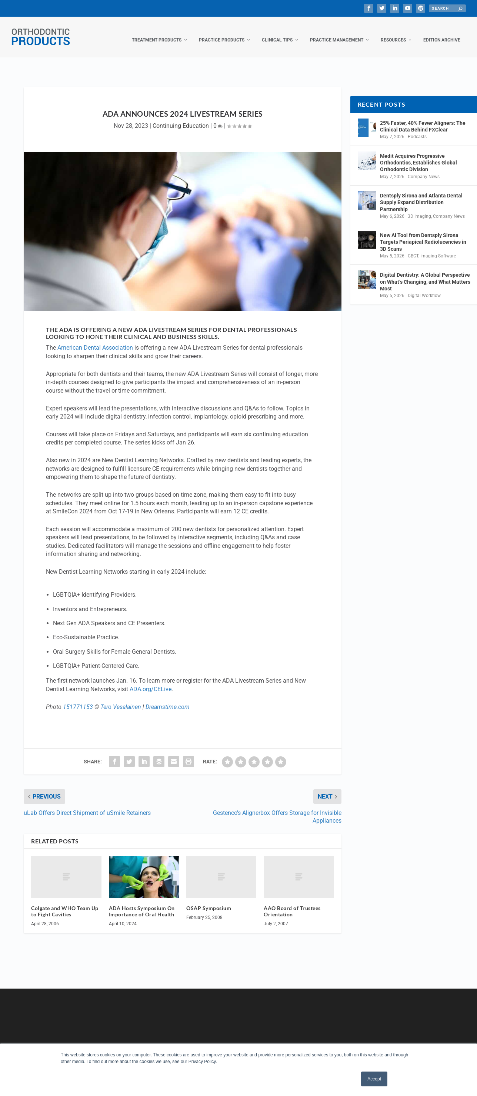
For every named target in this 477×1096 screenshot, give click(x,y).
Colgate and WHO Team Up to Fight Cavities (65, 903)
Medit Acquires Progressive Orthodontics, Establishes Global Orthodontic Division (418, 155)
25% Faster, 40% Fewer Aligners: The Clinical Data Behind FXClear (423, 119)
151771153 (78, 699)
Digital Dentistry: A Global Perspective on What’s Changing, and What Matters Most (425, 274)
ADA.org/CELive (150, 681)
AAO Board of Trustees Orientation (292, 903)
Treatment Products (156, 32)
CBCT (413, 248)
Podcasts (417, 129)
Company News (424, 169)
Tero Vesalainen (120, 699)
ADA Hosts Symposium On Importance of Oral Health (142, 903)
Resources (393, 32)
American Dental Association (95, 340)
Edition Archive (441, 32)
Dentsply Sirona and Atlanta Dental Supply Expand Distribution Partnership (421, 194)
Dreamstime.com (168, 699)
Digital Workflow (424, 288)
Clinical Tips (277, 32)
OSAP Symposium (208, 900)
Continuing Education (181, 118)
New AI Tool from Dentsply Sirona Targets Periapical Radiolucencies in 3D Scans (423, 234)
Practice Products (221, 32)
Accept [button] (374, 1079)
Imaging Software (438, 248)
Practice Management (336, 32)
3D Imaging (419, 208)
